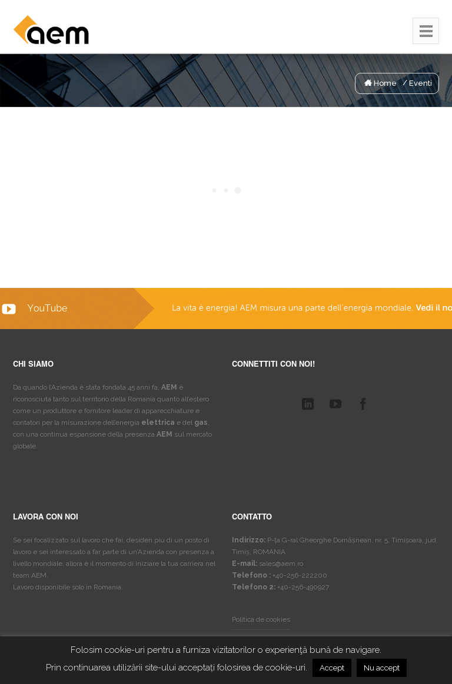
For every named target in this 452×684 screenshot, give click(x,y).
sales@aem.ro (281, 563)
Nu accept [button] (382, 667)
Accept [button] (332, 667)
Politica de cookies (261, 619)
